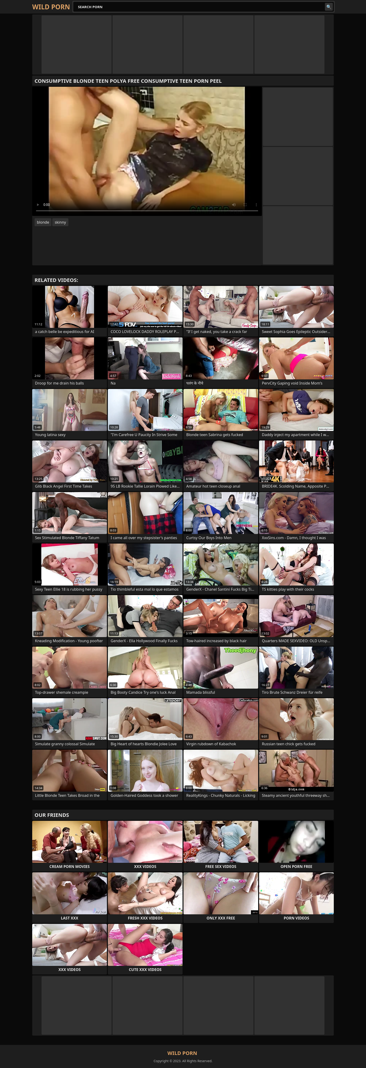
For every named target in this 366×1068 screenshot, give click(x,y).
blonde (43, 222)
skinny (60, 222)
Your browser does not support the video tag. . (147, 151)
